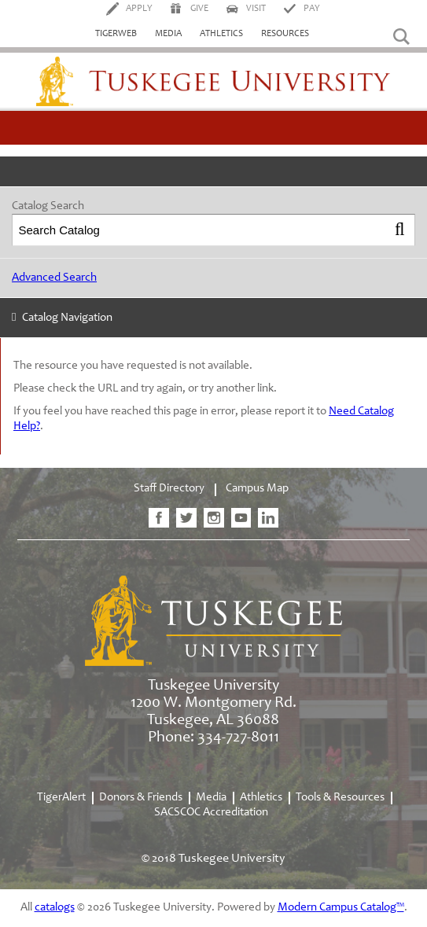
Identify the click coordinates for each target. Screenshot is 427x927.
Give (199, 8)
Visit (256, 8)
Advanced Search (54, 278)
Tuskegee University (213, 82)
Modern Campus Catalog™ (341, 908)
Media (168, 34)
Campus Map (257, 489)
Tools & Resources (340, 798)
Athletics (221, 34)
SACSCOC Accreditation (211, 812)
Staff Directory (169, 489)
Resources (285, 34)
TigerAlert (61, 798)
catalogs (55, 908)
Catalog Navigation (67, 318)
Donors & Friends (140, 798)
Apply (139, 8)
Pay (312, 8)
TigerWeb (116, 34)
